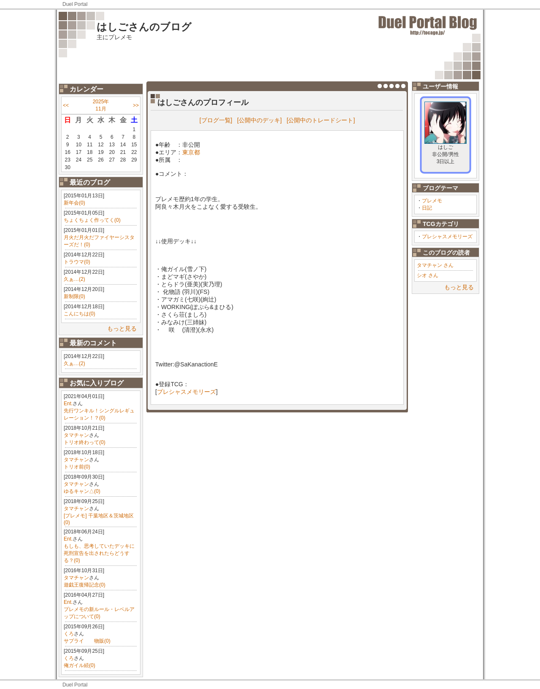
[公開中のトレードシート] (321, 120)
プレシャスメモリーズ (447, 237)
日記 (427, 208)
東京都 (191, 152)
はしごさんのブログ (144, 26)
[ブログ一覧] (216, 120)
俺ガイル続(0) (79, 665)
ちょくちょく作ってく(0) (92, 220)
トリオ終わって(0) (84, 442)
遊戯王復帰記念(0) (84, 585)
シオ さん (427, 275)
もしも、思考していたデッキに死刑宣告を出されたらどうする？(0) (99, 553)
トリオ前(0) (77, 467)
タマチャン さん (435, 265)
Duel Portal (74, 4)
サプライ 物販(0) (87, 641)
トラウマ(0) (77, 262)
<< (66, 105)
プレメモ (432, 201)
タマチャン (76, 435)
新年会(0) (74, 203)
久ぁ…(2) (74, 279)
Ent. (68, 403)
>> (136, 105)
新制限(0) (74, 296)
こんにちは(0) (79, 314)
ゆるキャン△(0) (82, 491)
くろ (69, 634)
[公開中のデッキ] (259, 120)
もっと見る (122, 328)
